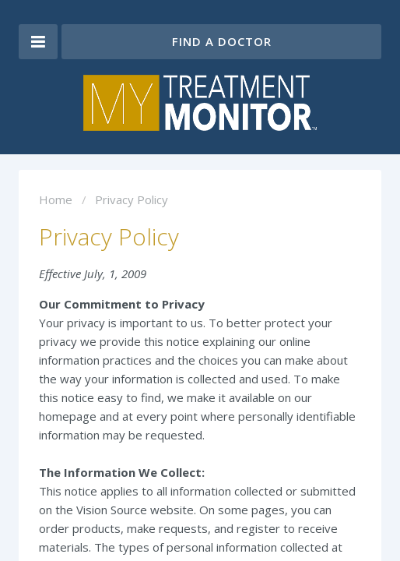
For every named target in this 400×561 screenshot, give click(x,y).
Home (55, 199)
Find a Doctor (222, 41)
